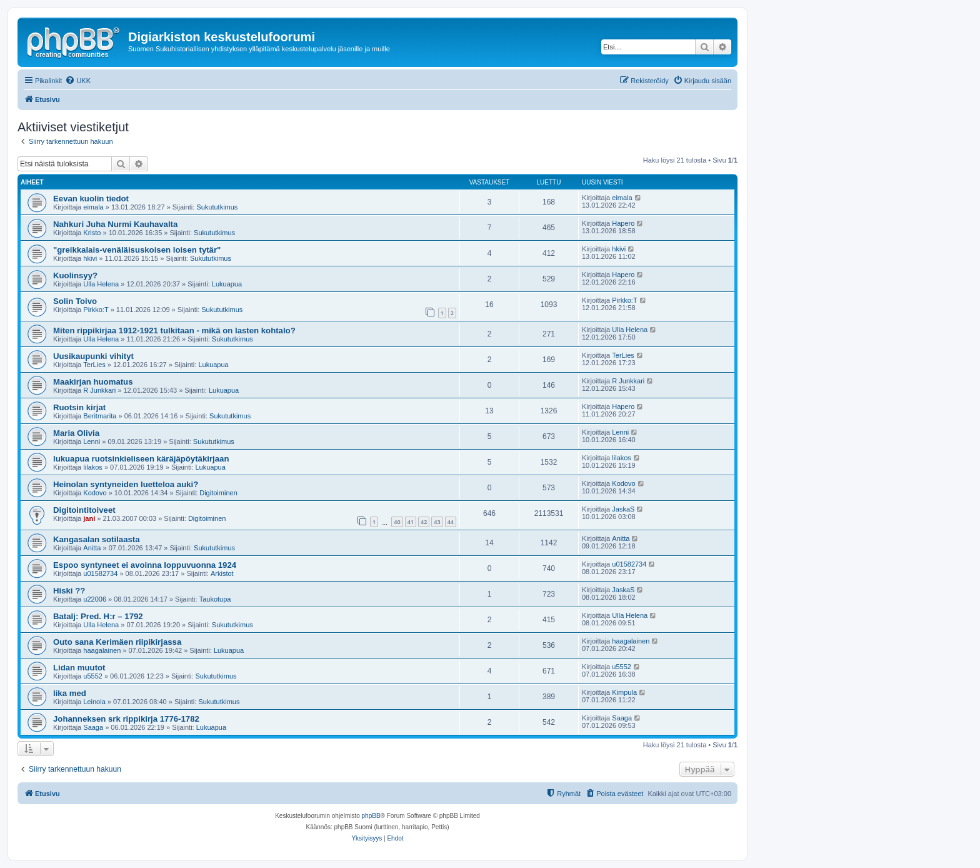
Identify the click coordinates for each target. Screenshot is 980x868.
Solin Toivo (75, 301)
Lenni (91, 441)
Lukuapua (227, 284)
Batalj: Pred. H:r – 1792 (98, 616)
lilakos (92, 467)
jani (89, 518)
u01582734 (100, 573)
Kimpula (624, 692)
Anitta (92, 548)
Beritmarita (99, 416)
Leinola (94, 701)
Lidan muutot (79, 667)
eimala (93, 207)
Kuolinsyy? (75, 275)
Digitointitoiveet (84, 510)
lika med (69, 693)
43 (437, 522)
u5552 (92, 676)
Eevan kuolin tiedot (91, 198)
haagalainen (102, 650)
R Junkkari (99, 390)
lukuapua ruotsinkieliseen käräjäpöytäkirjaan (141, 458)
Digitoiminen (218, 493)
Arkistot (222, 573)
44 (451, 522)
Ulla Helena (101, 284)
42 (424, 522)
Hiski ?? (69, 590)
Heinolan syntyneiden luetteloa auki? (125, 484)
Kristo (92, 232)
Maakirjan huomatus (93, 381)
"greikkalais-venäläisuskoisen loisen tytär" (137, 250)
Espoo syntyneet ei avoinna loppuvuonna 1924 (144, 565)
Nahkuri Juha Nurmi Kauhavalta (115, 224)
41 (411, 522)
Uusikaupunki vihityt (93, 356)
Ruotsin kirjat (79, 407)
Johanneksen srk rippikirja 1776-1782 (126, 719)
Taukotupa (215, 599)
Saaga (93, 727)
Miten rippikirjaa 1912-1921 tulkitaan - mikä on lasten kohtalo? (174, 330)
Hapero (623, 223)
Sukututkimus (217, 207)
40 (397, 522)
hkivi (90, 258)
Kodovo (94, 493)
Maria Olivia (76, 433)
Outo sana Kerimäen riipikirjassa (117, 642)
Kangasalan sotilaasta (96, 539)
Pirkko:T (95, 309)
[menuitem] (78, 80)
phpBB (371, 815)
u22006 (94, 599)
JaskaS (623, 509)
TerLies (94, 364)
